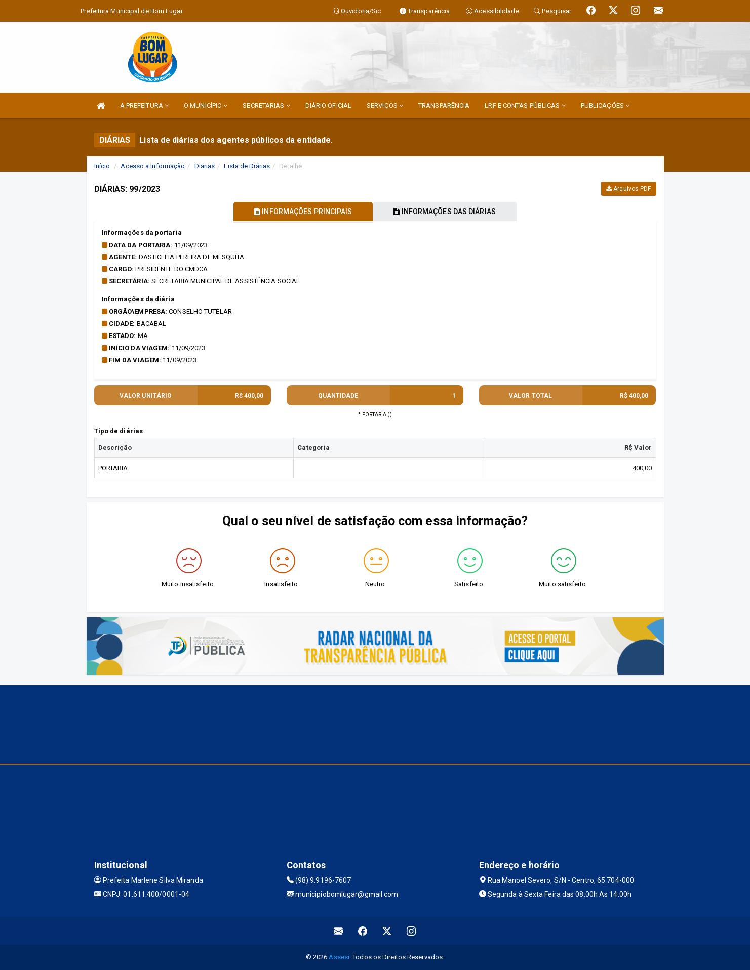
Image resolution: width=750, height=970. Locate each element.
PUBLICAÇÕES (605, 105)
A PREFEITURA (144, 105)
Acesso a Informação (153, 166)
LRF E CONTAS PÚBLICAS (525, 105)
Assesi (339, 957)
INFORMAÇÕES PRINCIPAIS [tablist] (302, 211)
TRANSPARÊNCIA (443, 105)
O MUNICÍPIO (205, 105)
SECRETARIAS (266, 105)
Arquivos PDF (628, 188)
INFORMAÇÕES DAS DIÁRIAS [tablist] (445, 211)
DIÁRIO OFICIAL (328, 105)
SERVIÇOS (385, 105)
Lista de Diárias (247, 166)
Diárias (204, 166)
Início (102, 166)
